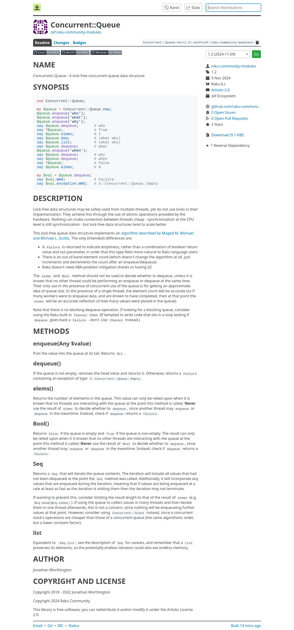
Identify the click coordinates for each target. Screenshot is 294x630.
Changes (61, 42)
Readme (42, 42)
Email (37, 625)
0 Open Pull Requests (229, 118)
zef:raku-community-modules (76, 32)
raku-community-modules (233, 66)
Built (246, 625)
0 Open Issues (223, 112)
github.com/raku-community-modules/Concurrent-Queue (236, 106)
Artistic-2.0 (220, 89)
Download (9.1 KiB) (227, 134)
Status (73, 625)
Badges (79, 42)
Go (256, 54)
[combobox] (233, 7)
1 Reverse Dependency (230, 145)
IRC (61, 625)
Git (50, 625)
